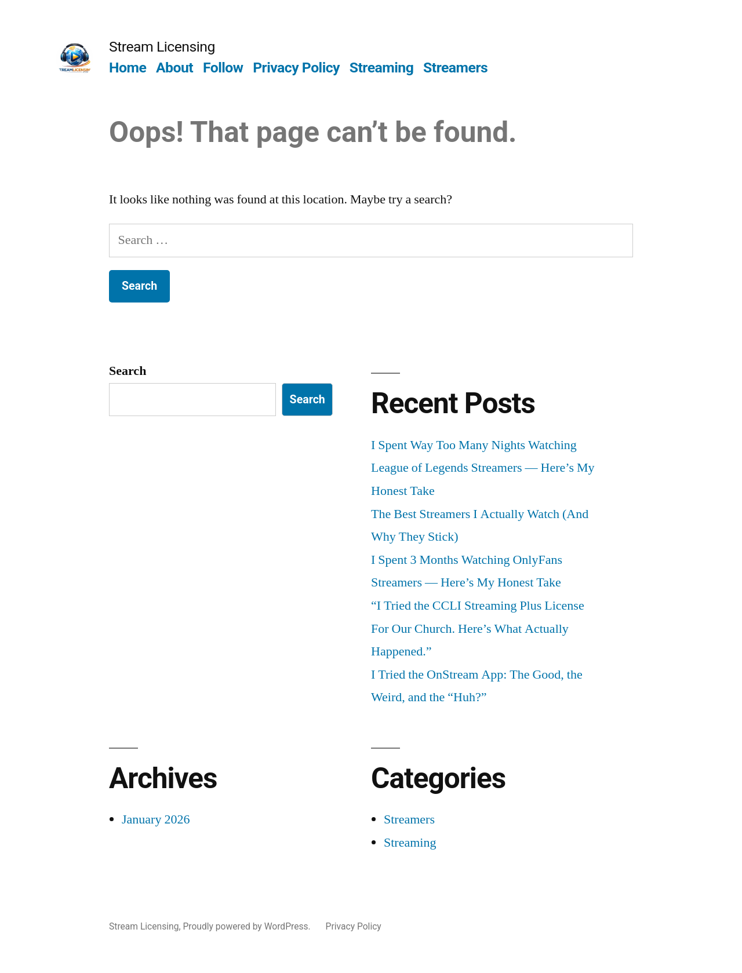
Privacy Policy (296, 67)
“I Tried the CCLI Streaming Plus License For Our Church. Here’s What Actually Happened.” (477, 628)
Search (127, 371)
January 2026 (156, 819)
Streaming (382, 67)
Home (127, 67)
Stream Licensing (162, 46)
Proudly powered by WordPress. (247, 926)
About (174, 67)
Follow (223, 67)
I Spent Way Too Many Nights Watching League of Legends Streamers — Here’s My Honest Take (483, 468)
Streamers (455, 67)
